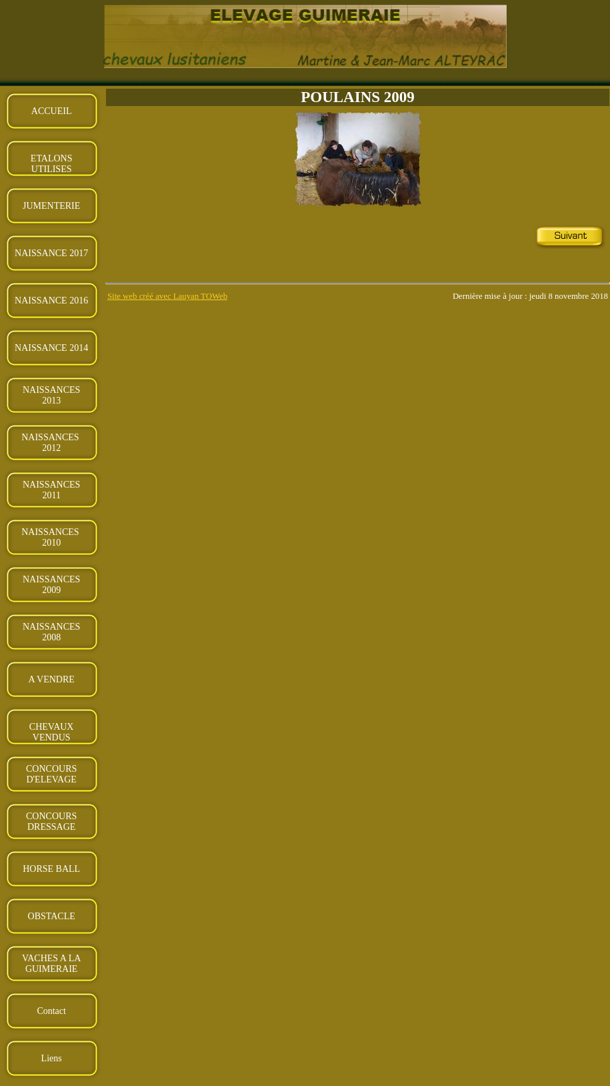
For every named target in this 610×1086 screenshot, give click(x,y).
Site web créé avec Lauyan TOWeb (167, 296)
